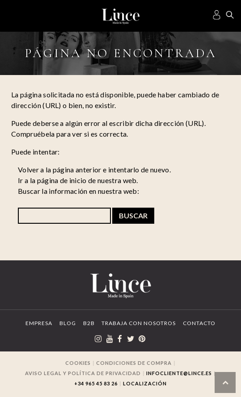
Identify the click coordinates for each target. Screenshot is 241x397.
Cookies (78, 363)
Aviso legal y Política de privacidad (83, 373)
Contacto (199, 323)
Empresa (38, 323)
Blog (67, 323)
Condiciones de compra (134, 363)
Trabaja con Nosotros (138, 323)
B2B (89, 323)
